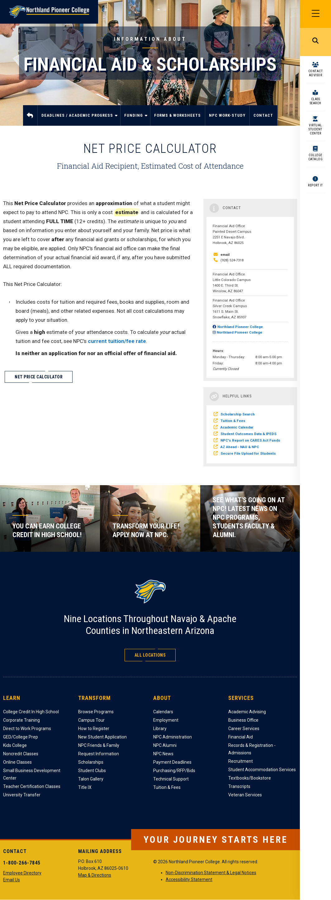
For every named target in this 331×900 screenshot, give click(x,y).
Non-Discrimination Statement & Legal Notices (211, 872)
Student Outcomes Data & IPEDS (248, 434)
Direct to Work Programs (27, 728)
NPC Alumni (165, 745)
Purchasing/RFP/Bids (174, 770)
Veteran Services (245, 794)
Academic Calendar (236, 427)
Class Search (315, 101)
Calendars (163, 711)
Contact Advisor (315, 73)
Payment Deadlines (172, 762)
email (224, 254)
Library (160, 728)
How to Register (93, 728)
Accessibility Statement (189, 879)
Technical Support (171, 778)
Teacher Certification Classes (31, 786)
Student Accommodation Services (262, 769)
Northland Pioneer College (240, 327)
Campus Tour (91, 720)
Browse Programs (96, 711)
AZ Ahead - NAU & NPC (239, 447)
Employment (165, 720)
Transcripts (239, 786)
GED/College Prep (20, 736)
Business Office (243, 720)
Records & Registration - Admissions (252, 749)
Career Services (243, 728)
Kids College (15, 745)
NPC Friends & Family (98, 745)
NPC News (163, 753)
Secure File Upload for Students (248, 453)
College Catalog (315, 157)
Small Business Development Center (31, 774)
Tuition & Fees (232, 421)
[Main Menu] (315, 14)
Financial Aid (240, 736)
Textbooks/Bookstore (249, 778)
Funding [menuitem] (135, 119)
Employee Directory (22, 872)
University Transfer (21, 794)
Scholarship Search (237, 414)
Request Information (98, 753)
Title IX (85, 787)
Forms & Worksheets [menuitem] (177, 115)
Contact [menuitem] (263, 115)
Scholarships (90, 762)
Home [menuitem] (30, 115)
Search (315, 42)
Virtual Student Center (315, 129)
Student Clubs (92, 770)
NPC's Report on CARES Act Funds (250, 440)
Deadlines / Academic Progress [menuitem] (78, 119)
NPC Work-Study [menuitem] (227, 115)
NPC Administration (172, 736)
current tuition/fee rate (117, 341)
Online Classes (17, 762)
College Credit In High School (31, 711)
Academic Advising (247, 711)
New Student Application (102, 736)
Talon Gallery (90, 778)
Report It (315, 185)
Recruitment (240, 761)
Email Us (11, 879)
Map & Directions (94, 875)
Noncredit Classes (20, 753)
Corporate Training (21, 720)
